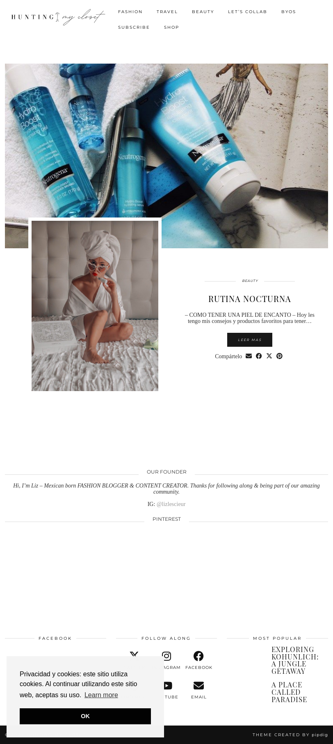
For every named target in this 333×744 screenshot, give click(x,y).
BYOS (288, 11)
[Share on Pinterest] (279, 356)
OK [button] (85, 716)
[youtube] (167, 690)
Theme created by (290, 734)
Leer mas (250, 340)
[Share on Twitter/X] (269, 356)
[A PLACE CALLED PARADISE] (245, 691)
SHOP (171, 27)
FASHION (130, 11)
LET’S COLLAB (247, 11)
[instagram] (167, 660)
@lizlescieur (171, 504)
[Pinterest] (37, 556)
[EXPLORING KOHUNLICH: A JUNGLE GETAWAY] (245, 656)
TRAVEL (167, 11)
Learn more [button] (101, 694)
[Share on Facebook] (259, 356)
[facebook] (198, 660)
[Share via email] (249, 356)
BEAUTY (203, 11)
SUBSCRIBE (134, 27)
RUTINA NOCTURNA (249, 298)
